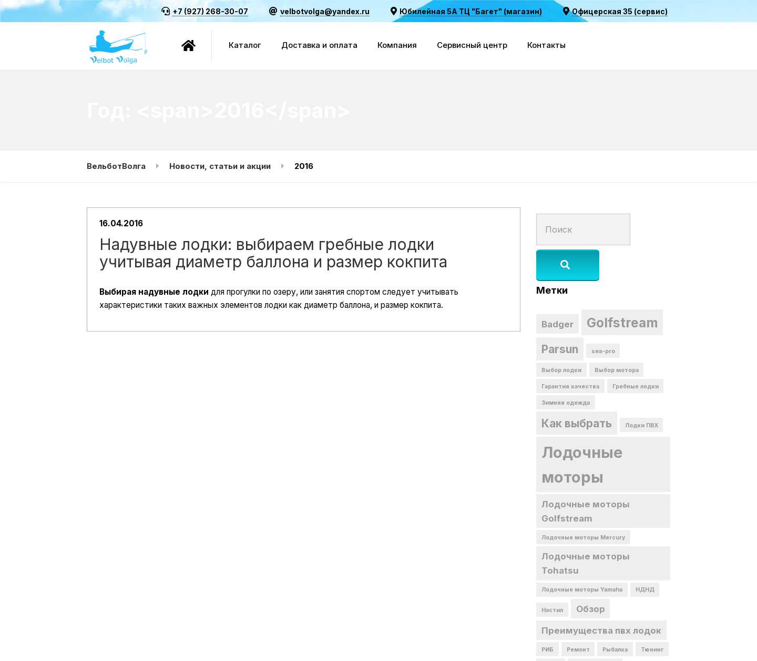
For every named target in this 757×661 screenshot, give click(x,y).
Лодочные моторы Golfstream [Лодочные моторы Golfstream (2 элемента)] (585, 476)
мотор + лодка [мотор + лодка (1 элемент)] (595, 632)
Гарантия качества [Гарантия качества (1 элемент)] (570, 351)
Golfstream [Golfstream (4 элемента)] (622, 287)
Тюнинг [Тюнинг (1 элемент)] (652, 616)
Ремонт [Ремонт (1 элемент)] (578, 616)
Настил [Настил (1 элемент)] (552, 576)
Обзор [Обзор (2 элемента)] (590, 574)
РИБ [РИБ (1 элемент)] (547, 616)
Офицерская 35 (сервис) (620, 11)
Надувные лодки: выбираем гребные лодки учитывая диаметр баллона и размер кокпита (294, 259)
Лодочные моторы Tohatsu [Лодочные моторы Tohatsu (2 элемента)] (585, 529)
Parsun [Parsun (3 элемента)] (559, 314)
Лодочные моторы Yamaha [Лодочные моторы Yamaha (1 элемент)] (581, 556)
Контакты (546, 45)
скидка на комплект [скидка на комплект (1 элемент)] (572, 648)
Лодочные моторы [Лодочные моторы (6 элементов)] (581, 430)
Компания (397, 45)
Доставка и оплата (319, 45)
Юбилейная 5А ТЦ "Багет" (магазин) (471, 11)
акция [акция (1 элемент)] (550, 632)
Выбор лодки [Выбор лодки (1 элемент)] (561, 335)
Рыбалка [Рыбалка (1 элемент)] (615, 616)
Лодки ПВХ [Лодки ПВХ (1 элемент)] (641, 390)
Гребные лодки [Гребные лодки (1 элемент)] (635, 351)
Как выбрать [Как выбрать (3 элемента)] (576, 388)
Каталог (245, 45)
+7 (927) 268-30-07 (210, 11)
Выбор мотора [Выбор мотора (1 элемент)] (617, 335)
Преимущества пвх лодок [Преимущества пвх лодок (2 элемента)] (601, 596)
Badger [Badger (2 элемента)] (557, 289)
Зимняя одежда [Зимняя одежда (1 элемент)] (565, 368)
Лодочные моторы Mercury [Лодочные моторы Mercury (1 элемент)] (583, 503)
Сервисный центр (472, 45)
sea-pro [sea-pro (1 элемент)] (603, 316)
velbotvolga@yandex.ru (325, 11)
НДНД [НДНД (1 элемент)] (645, 556)
